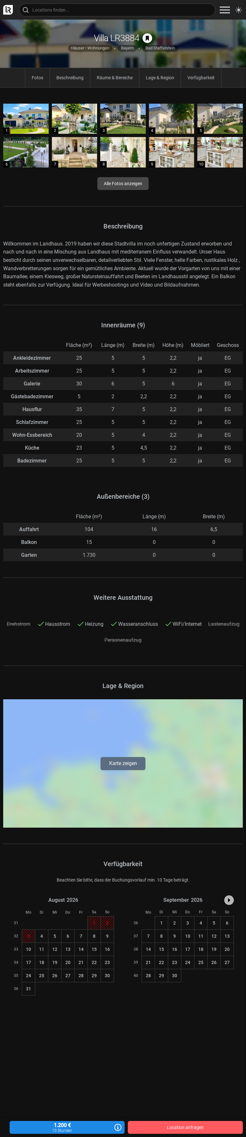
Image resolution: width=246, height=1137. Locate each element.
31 (28, 988)
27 (67, 975)
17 (28, 962)
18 (41, 962)
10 (28, 949)
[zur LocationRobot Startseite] (6, 10)
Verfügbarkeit (201, 77)
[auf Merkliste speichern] (147, 38)
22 (94, 962)
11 (41, 949)
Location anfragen (185, 1127)
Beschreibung (70, 77)
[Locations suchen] (117, 10)
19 (54, 962)
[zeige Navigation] (224, 10)
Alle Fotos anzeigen (123, 183)
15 (94, 949)
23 (107, 962)
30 (107, 975)
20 (67, 962)
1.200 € (67, 1127)
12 (54, 949)
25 (41, 975)
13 (67, 949)
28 (81, 975)
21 (81, 962)
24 (28, 975)
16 (107, 949)
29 (94, 975)
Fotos (37, 77)
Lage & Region (160, 77)
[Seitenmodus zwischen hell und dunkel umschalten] (238, 10)
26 (54, 975)
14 (81, 949)
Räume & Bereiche (115, 77)
